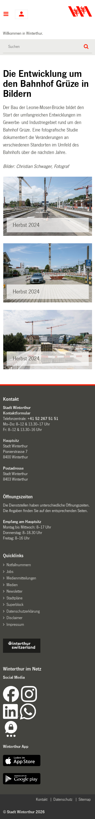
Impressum (15, 624)
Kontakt (41, 799)
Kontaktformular (16, 413)
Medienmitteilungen (21, 578)
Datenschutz (62, 799)
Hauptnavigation (6, 14)
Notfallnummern (18, 565)
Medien (12, 585)
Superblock (14, 604)
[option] (47, 206)
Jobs (9, 571)
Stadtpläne (14, 598)
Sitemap (85, 799)
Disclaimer (14, 618)
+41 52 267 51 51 (42, 418)
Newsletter (14, 591)
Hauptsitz (11, 440)
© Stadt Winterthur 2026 (24, 812)
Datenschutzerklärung (23, 611)
